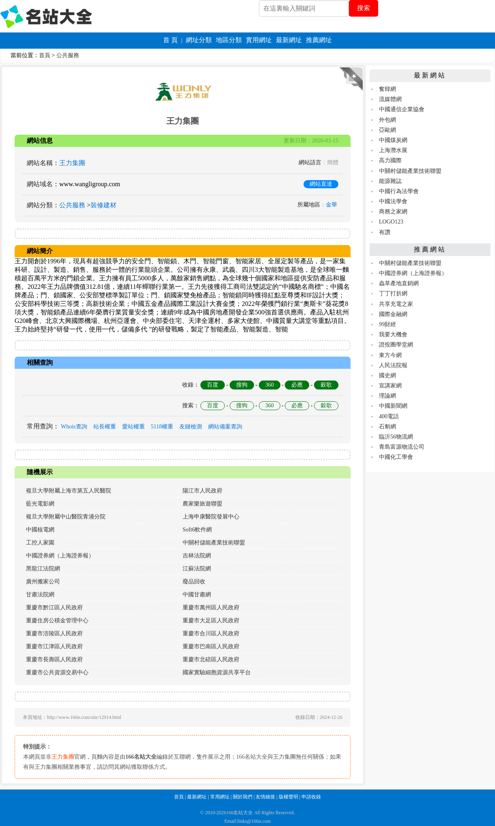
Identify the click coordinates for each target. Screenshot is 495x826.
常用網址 (220, 797)
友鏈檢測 (190, 427)
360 (269, 385)
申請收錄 (311, 797)
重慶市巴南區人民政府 (211, 646)
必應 (297, 385)
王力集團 (72, 162)
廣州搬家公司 (43, 582)
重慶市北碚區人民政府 (211, 659)
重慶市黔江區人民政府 (54, 607)
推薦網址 (319, 40)
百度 (212, 385)
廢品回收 (194, 582)
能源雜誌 (390, 181)
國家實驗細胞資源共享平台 (217, 672)
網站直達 (321, 184)
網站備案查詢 (225, 427)
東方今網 (390, 355)
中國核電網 (40, 530)
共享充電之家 (396, 304)
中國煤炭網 (393, 140)
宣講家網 (390, 386)
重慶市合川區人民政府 (211, 633)
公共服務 (67, 55)
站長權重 (104, 427)
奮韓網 (387, 89)
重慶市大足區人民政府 (211, 620)
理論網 (387, 396)
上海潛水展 (393, 150)
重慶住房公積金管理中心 (57, 620)
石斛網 (387, 427)
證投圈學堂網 (396, 345)
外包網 (387, 120)
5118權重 (162, 427)
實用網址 (259, 40)
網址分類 (199, 40)
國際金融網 (393, 314)
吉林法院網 (197, 556)
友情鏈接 (265, 797)
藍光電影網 (40, 504)
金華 (331, 205)
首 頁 (170, 40)
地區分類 (229, 40)
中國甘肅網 (197, 595)
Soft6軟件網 (197, 530)
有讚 (384, 232)
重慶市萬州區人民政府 (211, 607)
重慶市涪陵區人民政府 (54, 633)
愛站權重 (133, 427)
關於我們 (242, 797)
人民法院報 (393, 365)
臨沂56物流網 (396, 437)
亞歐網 (387, 130)
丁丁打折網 (393, 293)
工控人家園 (40, 543)
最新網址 (289, 40)
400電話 (389, 416)
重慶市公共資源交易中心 (57, 672)
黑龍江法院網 (43, 569)
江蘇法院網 (197, 569)
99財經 (387, 324)
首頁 (44, 55)
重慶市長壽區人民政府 (54, 659)
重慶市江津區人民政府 (54, 646)
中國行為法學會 (399, 191)
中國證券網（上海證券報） (60, 556)
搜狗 (242, 385)
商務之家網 (393, 212)
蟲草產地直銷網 (399, 283)
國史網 (387, 375)
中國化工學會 (396, 457)
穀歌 (326, 385)
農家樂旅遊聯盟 (202, 504)
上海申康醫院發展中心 (211, 517)
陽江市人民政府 (202, 491)
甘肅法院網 (40, 595)
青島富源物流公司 (401, 447)
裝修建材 (103, 205)
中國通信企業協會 (401, 109)
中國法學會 (393, 201)
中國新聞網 (393, 406)
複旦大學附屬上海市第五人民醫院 (68, 491)
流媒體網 (390, 99)
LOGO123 (391, 222)
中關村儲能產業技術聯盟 (214, 543)
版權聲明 (288, 797)
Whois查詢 (74, 427)
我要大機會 (393, 334)
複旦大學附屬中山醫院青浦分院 (65, 517)
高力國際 (390, 160)
